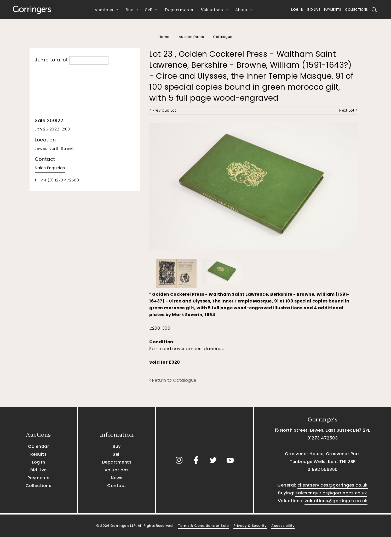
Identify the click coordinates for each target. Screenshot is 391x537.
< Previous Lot (162, 110)
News (117, 478)
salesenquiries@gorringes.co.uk (331, 493)
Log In (297, 9)
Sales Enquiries (50, 167)
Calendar (38, 446)
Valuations (212, 9)
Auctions (104, 9)
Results (38, 454)
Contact (116, 486)
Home (164, 36)
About (241, 9)
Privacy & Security (250, 525)
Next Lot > (348, 110)
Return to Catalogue (173, 380)
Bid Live (313, 9)
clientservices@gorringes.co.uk (332, 485)
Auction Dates (191, 36)
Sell (148, 9)
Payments (332, 9)
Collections (356, 9)
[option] (176, 272)
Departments (179, 9)
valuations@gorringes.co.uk (335, 501)
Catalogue (223, 36)
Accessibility (283, 525)
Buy (129, 9)
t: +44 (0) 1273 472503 (57, 180)
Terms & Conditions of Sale (203, 525)
